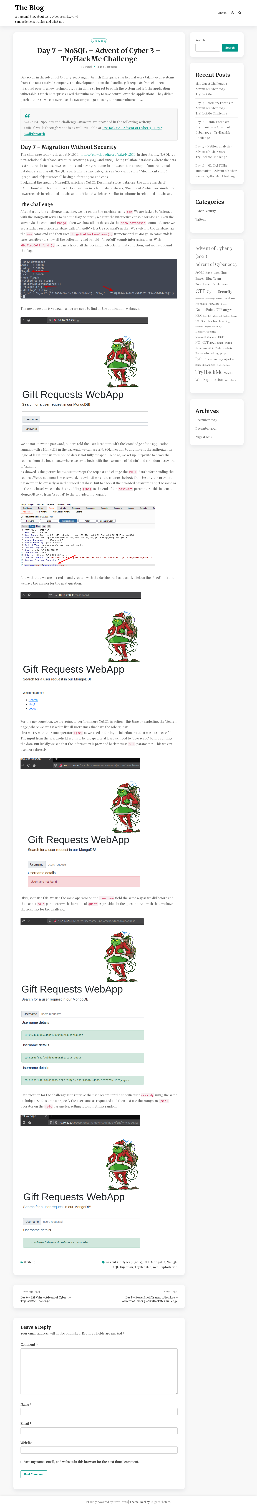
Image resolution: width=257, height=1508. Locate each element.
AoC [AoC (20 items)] (199, 272)
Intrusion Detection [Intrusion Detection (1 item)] (221, 316)
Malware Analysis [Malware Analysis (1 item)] (203, 326)
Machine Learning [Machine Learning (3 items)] (219, 321)
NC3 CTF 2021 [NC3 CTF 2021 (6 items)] (205, 342)
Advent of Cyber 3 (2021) (124, 1262)
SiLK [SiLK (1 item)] (216, 359)
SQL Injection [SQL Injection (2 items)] (226, 359)
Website (26, 1443)
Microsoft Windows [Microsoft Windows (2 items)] (205, 336)
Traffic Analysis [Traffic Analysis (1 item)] (223, 365)
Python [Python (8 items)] (201, 358)
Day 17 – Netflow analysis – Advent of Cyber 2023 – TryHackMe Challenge (214, 151)
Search (200, 40)
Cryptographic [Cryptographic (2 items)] (221, 283)
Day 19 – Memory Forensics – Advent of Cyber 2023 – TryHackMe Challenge (215, 108)
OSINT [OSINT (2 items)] (228, 342)
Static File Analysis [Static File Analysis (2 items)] (205, 364)
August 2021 (203, 437)
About (222, 13)
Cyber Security (205, 211)
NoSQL (172, 1262)
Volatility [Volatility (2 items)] (229, 372)
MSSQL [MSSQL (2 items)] (222, 336)
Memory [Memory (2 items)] (217, 326)
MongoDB (158, 1262)
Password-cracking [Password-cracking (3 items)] (207, 353)
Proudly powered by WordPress (107, 1502)
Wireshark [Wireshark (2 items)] (230, 379)
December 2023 (206, 420)
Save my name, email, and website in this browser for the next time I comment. (81, 1462)
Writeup (30, 1262)
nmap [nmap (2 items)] (220, 342)
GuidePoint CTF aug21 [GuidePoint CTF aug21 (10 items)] (213, 309)
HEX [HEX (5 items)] (198, 315)
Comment (29, 1344)
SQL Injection (123, 1267)
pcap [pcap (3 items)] (223, 353)
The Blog (29, 8)
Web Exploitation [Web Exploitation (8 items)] (209, 379)
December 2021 (205, 428)
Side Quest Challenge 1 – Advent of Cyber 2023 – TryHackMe (212, 88)
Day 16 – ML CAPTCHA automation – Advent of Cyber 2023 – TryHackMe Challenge (216, 170)
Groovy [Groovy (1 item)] (223, 304)
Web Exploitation (165, 1267)
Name (26, 1404)
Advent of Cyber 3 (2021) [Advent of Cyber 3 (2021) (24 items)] (213, 252)
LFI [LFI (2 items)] (197, 321)
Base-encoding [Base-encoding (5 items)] (216, 272)
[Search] (239, 12)
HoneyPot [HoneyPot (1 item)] (207, 316)
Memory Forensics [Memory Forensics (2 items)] (205, 331)
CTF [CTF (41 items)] (200, 290)
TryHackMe (143, 1267)
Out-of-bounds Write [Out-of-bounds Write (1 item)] (204, 348)
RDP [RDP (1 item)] (210, 359)
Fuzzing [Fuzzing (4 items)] (213, 303)
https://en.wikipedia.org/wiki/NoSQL (108, 154)
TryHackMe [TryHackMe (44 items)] (209, 371)
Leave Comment (107, 66)
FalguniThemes (160, 1502)
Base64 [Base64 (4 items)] (200, 278)
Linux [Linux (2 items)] (204, 321)
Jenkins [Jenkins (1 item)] (234, 316)
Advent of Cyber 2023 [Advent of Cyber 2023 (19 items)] (216, 264)
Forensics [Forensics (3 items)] (201, 303)
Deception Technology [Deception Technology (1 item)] (205, 298)
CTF (147, 1262)
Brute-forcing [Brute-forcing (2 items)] (203, 283)
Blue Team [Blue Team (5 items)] (213, 278)
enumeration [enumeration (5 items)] (225, 298)
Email (26, 1423)
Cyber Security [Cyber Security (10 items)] (219, 291)
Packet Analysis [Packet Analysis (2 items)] (223, 347)
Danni (88, 66)
